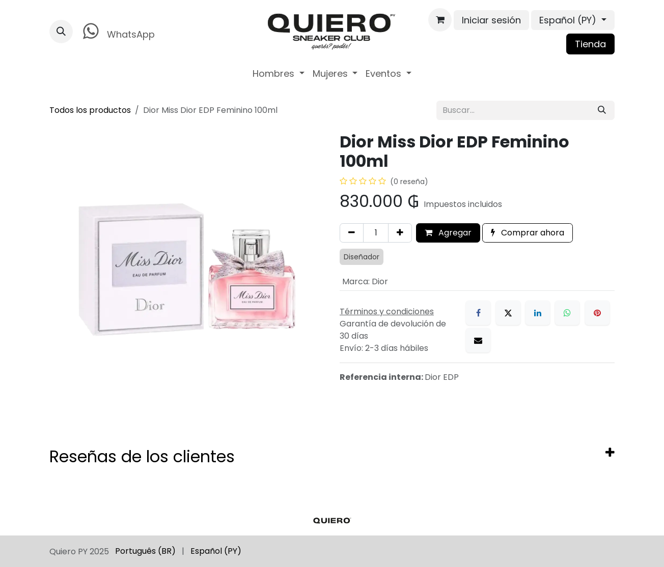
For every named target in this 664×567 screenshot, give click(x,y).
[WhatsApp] (567, 313)
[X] (508, 313)
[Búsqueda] (602, 110)
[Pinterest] (597, 313)
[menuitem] (278, 73)
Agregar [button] (448, 232)
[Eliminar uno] (352, 233)
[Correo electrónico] (478, 340)
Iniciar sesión (491, 20)
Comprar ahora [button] (527, 232)
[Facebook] (478, 313)
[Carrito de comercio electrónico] (440, 20)
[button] (61, 31)
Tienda (590, 44)
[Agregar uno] (400, 233)
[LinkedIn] (537, 313)
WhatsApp (117, 31)
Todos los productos (90, 110)
